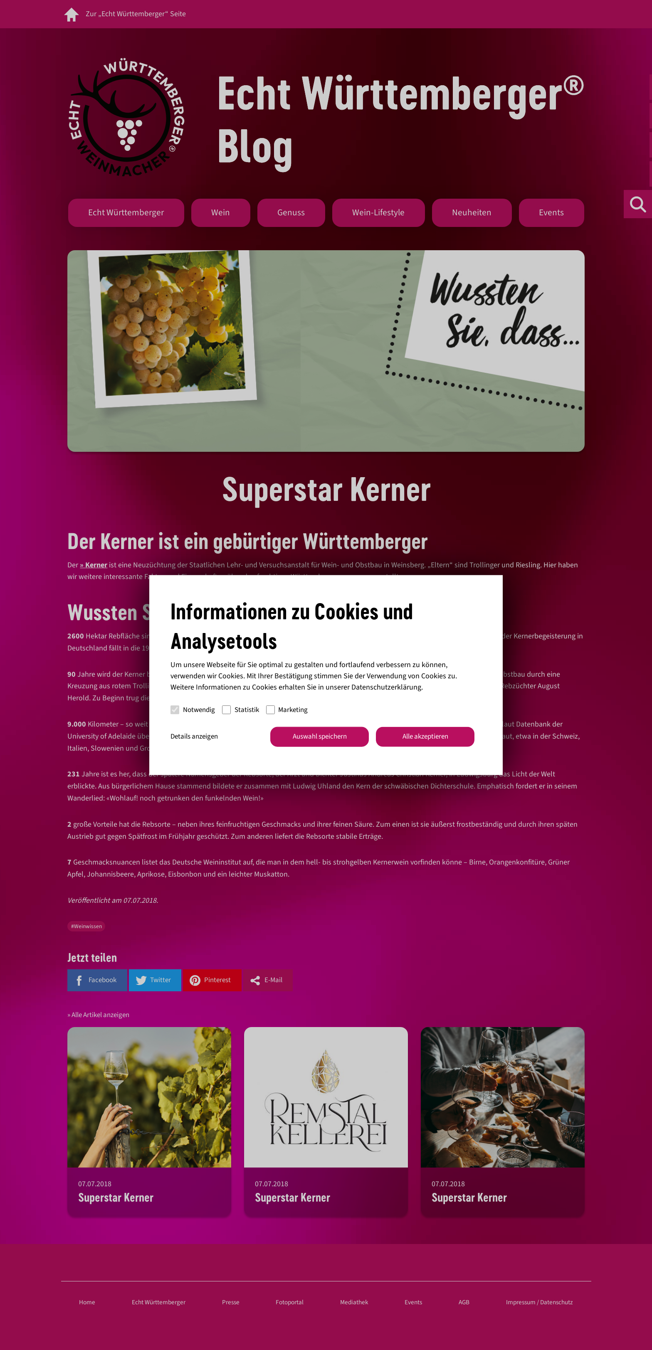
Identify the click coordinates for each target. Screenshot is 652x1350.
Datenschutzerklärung (386, 687)
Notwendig (192, 709)
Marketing (287, 709)
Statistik (240, 709)
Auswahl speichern (320, 737)
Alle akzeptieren (425, 737)
